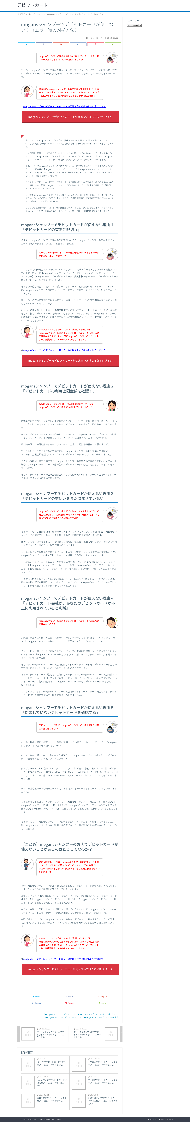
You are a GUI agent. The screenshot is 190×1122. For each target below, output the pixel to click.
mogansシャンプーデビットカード (59, 1014)
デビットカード (32, 6)
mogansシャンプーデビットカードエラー (63, 1017)
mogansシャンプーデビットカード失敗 (101, 1017)
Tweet (37, 996)
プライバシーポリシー (27, 1120)
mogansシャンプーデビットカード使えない (97, 1014)
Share (69, 996)
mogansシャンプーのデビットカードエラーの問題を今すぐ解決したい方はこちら (64, 106)
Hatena (36, 1003)
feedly (102, 1003)
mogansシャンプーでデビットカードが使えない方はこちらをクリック (70, 361)
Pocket (69, 1003)
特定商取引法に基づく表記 (50, 1120)
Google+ (102, 996)
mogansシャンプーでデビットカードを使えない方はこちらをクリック (70, 117)
